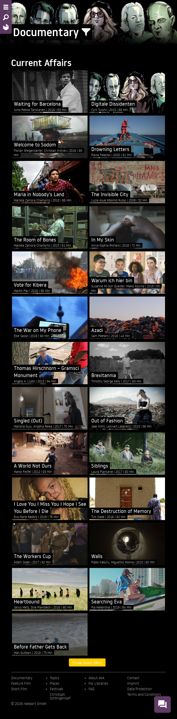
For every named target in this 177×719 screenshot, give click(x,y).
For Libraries (98, 683)
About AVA (96, 677)
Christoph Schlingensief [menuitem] (60, 696)
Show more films (87, 662)
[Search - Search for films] (6, 17)
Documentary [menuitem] (21, 677)
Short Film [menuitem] (19, 689)
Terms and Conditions (144, 694)
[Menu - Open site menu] (6, 7)
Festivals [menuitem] (56, 689)
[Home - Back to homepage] (6, 27)
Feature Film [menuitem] (21, 683)
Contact (133, 677)
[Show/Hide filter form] (86, 32)
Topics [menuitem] (54, 677)
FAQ (91, 689)
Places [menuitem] (54, 683)
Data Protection (139, 689)
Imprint (133, 683)
